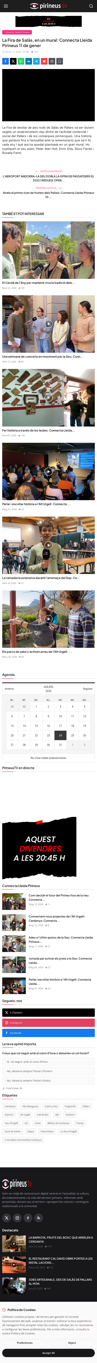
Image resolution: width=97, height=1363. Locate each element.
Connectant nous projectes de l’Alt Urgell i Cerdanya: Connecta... (57, 918)
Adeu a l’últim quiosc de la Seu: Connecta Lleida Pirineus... (61, 939)
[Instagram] (17, 1218)
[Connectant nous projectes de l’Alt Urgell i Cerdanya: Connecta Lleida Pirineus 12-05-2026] (14, 922)
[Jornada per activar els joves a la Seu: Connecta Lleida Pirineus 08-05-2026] (14, 964)
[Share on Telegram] (36, 61)
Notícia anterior (48, 171)
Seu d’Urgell (11, 1123)
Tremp (79, 1123)
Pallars (86, 1106)
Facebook (13, 1033)
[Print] (52, 61)
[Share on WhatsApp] (21, 61)
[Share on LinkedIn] (28, 61)
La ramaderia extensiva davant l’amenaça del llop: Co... (41, 578)
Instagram (13, 1023)
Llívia (37, 1123)
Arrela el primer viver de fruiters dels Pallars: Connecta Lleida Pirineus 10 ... (48, 195)
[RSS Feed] (38, 1218)
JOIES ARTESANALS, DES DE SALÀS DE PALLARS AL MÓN (60, 1281)
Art (26, 1123)
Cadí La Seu (51, 1106)
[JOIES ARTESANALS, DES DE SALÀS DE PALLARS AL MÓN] (14, 1286)
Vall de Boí (42, 1114)
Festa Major (47, 1131)
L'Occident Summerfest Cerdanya (23, 1140)
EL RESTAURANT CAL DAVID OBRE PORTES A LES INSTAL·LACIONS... (61, 1260)
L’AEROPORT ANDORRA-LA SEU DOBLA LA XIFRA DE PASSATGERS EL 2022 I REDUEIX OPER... (48, 178)
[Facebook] (28, 1218)
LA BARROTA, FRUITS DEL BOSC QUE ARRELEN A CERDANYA (61, 1239)
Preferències (25, 1343)
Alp (57, 1114)
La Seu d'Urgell (69, 1131)
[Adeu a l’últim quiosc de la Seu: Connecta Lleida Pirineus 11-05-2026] (14, 943)
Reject (72, 1343)
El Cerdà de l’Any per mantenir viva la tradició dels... (38, 283)
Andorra (70, 1114)
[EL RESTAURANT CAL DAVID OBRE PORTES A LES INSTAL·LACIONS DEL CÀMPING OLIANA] (14, 1265)
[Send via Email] (44, 61)
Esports (9, 1114)
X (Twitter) (13, 1012)
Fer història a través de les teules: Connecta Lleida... (38, 430)
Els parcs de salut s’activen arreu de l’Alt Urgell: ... (37, 652)
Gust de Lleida (12, 1131)
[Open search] (91, 6)
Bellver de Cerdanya (58, 1123)
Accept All (48, 1353)
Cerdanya (10, 1106)
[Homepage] (48, 6)
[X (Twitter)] (6, 1218)
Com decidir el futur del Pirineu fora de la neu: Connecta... (59, 897)
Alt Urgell (25, 1114)
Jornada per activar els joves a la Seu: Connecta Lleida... (60, 960)
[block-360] (48, 21)
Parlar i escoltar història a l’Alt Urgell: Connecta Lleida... (60, 981)
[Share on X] (13, 61)
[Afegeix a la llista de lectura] (59, 61)
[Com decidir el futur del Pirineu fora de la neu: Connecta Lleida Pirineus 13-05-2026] (14, 901)
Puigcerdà (70, 1106)
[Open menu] (5, 6)
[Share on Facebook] (5, 61)
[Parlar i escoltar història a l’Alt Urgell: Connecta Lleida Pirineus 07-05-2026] (14, 985)
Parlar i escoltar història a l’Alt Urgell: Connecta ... (36, 504)
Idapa (30, 1131)
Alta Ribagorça (30, 1106)
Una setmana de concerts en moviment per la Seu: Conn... (43, 356)
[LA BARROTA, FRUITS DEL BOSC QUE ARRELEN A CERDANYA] (14, 1243)
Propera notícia (48, 188)
